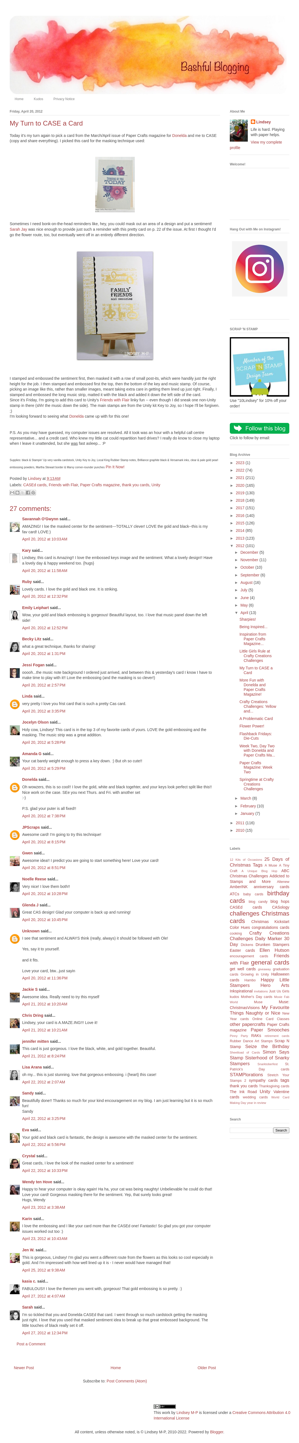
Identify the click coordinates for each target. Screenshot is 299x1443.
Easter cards (242, 950)
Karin (27, 1218)
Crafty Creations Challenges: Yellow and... (257, 706)
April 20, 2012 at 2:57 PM (43, 685)
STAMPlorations (246, 1074)
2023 (241, 463)
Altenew (283, 882)
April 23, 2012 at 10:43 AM (44, 1238)
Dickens (247, 945)
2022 (241, 470)
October (247, 567)
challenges (244, 913)
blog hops (279, 901)
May (244, 605)
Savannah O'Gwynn (40, 519)
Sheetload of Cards (245, 1052)
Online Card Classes (270, 1019)
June (245, 598)
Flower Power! (251, 726)
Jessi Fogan (33, 665)
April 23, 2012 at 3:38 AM (43, 1207)
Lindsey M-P (187, 1412)
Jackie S (30, 989)
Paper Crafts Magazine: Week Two (255, 767)
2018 (241, 500)
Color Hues (240, 927)
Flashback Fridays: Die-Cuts (255, 736)
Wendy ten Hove (37, 1182)
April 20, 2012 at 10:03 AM (44, 539)
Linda (27, 696)
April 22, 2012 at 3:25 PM (43, 1118)
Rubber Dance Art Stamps (251, 1041)
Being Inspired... (253, 627)
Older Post (207, 1368)
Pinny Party (239, 1036)
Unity (155, 485)
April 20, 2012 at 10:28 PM (45, 893)
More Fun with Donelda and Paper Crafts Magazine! (252, 687)
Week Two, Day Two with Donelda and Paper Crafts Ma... (257, 751)
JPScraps (31, 827)
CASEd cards (35, 485)
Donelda (179, 135)
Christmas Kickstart (270, 921)
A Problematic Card (256, 718)
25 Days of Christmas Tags (259, 862)
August (246, 582)
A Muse (271, 865)
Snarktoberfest (267, 1064)
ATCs (234, 894)
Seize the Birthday (267, 1046)
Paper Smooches (270, 1030)
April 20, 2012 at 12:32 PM (45, 596)
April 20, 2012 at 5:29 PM (43, 768)
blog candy (258, 902)
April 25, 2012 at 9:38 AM (43, 1270)
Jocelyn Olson (35, 722)
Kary (26, 550)
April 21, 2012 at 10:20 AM (44, 1004)
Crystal (28, 1156)
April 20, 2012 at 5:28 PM (43, 742)
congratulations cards (270, 927)
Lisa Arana (32, 1067)
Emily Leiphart (35, 607)
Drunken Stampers (272, 944)
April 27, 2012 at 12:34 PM (45, 1333)
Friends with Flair (115, 400)
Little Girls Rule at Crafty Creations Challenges (255, 656)
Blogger (216, 1432)
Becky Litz (31, 639)
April (244, 612)
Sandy (28, 1093)
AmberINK (239, 887)
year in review (256, 1102)
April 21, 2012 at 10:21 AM (44, 1030)
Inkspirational (241, 991)
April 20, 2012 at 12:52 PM (45, 628)
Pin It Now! (115, 467)
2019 (241, 493)
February (248, 806)
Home (19, 99)
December (249, 552)
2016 (241, 515)
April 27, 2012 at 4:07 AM (43, 1296)
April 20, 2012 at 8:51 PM (43, 867)
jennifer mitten (35, 1041)
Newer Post (24, 1368)
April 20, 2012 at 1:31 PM (43, 653)
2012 (241, 546)
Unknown (31, 931)
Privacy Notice (64, 99)
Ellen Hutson (274, 950)
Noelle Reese (34, 879)
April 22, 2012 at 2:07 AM (43, 1082)
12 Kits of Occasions (246, 859)
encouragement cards (249, 956)
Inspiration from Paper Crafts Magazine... (252, 639)
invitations (261, 991)
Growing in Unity (255, 974)
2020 (241, 485)
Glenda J (30, 905)
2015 (241, 523)
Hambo (250, 980)
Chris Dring (32, 1015)
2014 (241, 530)
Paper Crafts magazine (100, 485)
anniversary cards (271, 887)
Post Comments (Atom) (127, 1381)
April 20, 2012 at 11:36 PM (45, 978)
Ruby (27, 581)
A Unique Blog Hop (259, 871)
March (246, 798)
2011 (241, 823)
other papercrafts (247, 1024)
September (250, 575)
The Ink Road (243, 1092)
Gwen (27, 853)
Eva (25, 1130)
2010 (241, 830)
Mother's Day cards (256, 997)
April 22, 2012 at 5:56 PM (43, 1144)
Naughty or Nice (263, 1013)
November (249, 560)
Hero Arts (275, 985)
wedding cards (255, 1097)
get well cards (243, 969)
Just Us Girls (279, 991)
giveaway (264, 969)
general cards (270, 962)
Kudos (38, 99)
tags (284, 1080)
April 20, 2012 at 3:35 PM (43, 711)
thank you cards (135, 485)
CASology (280, 907)
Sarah (27, 1307)
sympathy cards (263, 1080)
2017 (241, 508)
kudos (234, 997)
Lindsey (263, 122)
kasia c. (29, 1281)
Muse (258, 1002)
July (244, 590)
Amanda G (32, 754)
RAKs (256, 1035)
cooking (236, 933)
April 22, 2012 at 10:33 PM (45, 1170)
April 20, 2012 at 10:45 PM (45, 919)
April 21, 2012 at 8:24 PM (43, 1056)
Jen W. (28, 1250)
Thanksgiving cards (274, 1086)
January (247, 813)
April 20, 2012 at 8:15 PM (43, 842)
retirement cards (277, 1036)
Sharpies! (247, 619)
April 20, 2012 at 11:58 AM (44, 570)
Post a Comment (31, 1344)
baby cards (253, 894)
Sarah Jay (18, 229)
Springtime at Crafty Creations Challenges (256, 784)
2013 (241, 538)
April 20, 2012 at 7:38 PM (43, 816)
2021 (241, 477)
